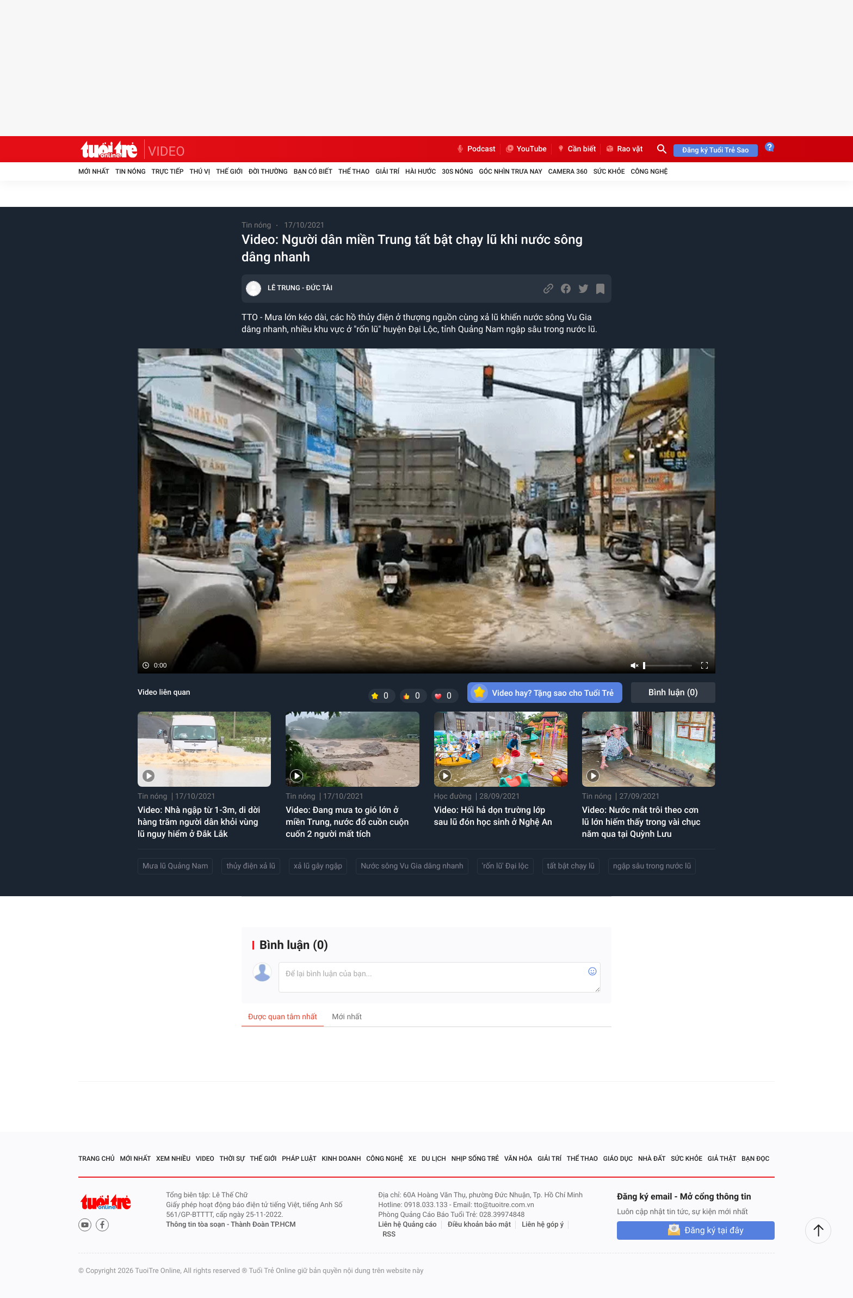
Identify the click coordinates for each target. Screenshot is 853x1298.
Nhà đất (652, 1158)
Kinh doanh (341, 1158)
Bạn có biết (313, 171)
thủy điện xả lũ (250, 866)
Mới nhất (93, 171)
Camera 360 (568, 171)
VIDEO (166, 151)
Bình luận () (673, 692)
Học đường (453, 796)
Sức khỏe (609, 171)
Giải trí (387, 171)
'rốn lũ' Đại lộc (505, 866)
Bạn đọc (755, 1158)
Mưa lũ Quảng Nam (175, 866)
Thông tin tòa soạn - (198, 1225)
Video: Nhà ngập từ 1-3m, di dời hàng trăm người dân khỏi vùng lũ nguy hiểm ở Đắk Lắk (199, 822)
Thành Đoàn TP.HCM (263, 1225)
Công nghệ (649, 171)
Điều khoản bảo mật (479, 1225)
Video (205, 1158)
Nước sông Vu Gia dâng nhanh (412, 866)
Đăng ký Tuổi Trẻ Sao (715, 150)
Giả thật (722, 1158)
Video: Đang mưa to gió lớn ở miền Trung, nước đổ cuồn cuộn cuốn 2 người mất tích (347, 822)
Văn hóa (518, 1158)
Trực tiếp (168, 171)
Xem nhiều (173, 1158)
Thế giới (229, 171)
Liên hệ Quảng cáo (407, 1225)
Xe (412, 1158)
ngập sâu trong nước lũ (652, 866)
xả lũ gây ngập (318, 866)
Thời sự (232, 1158)
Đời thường (268, 171)
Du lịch (434, 1158)
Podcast (475, 149)
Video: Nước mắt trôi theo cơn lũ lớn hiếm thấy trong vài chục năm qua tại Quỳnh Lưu (641, 822)
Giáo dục (618, 1158)
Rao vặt (623, 149)
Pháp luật (299, 1158)
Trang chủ (96, 1158)
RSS (388, 1234)
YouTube (526, 149)
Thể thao (353, 171)
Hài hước (420, 171)
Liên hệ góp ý (543, 1225)
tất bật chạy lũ (571, 866)
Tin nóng (130, 171)
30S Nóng (457, 171)
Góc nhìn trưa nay (510, 171)
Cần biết (576, 149)
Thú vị (199, 171)
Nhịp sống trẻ (475, 1158)
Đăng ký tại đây (713, 1230)
